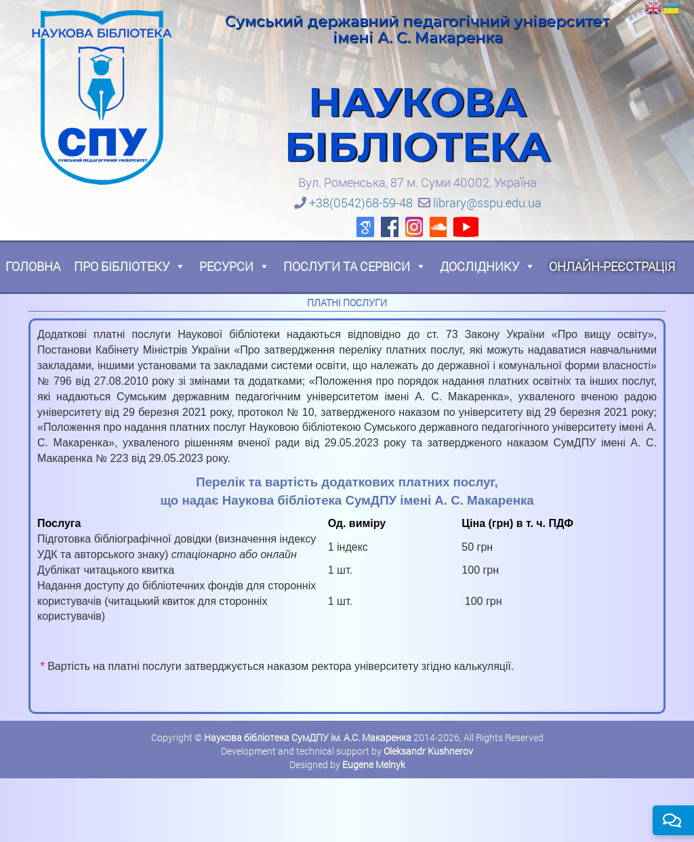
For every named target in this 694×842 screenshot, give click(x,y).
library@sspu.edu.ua (487, 202)
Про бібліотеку (130, 266)
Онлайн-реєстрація (612, 266)
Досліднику (487, 266)
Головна (32, 266)
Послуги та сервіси (354, 266)
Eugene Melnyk (373, 764)
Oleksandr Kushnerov (428, 750)
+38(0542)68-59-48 (361, 202)
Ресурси (234, 266)
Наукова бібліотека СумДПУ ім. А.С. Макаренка (307, 737)
